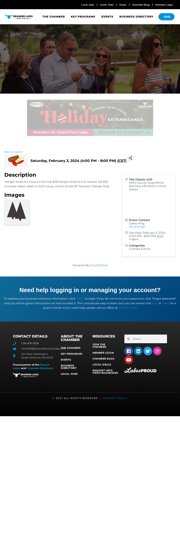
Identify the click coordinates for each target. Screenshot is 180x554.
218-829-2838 (127, 307)
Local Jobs (69, 373)
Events (107, 16)
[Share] (130, 158)
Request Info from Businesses (105, 371)
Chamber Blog (104, 358)
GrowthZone (99, 265)
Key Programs (83, 16)
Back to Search (13, 151)
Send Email (137, 226)
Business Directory (136, 16)
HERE (80, 298)
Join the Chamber (99, 345)
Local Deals (102, 364)
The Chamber (53, 16)
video (165, 303)
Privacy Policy (115, 398)
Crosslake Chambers (40, 368)
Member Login (103, 352)
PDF (155, 303)
